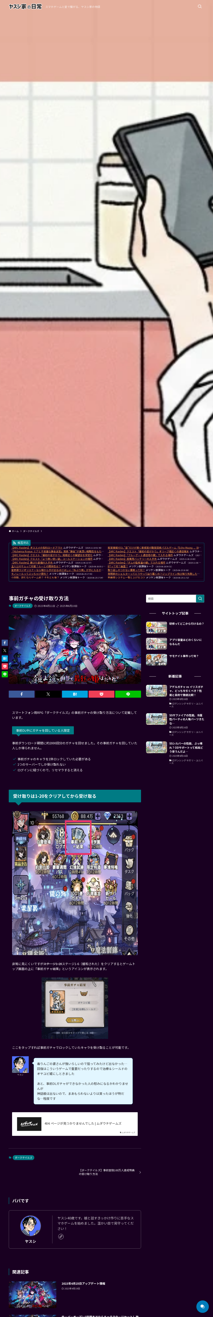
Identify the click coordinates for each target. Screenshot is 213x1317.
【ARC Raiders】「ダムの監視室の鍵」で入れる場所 (136, 562)
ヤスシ (30, 1241)
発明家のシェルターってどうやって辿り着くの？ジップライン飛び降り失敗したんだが (156, 573)
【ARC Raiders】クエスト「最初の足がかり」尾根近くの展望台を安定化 (52, 555)
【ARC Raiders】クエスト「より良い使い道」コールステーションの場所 (52, 558)
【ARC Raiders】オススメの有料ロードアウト (37, 547)
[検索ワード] (175, 599)
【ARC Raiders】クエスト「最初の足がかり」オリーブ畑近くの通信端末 (148, 551)
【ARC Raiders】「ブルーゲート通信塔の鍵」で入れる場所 (140, 555)
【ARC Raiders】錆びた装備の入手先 (32, 562)
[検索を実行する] (200, 599)
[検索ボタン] (199, 6)
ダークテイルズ (23, 605)
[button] (22, 694)
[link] (61, 1236)
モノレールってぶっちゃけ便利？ (29, 573)
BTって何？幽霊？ (118, 566)
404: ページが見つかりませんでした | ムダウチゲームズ (83, 1123)
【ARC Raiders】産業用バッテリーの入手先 (132, 558)
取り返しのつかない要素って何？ (126, 570)
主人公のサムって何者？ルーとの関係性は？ (36, 566)
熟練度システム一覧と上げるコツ (126, 577)
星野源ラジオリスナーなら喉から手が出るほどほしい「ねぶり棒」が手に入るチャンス (60, 570)
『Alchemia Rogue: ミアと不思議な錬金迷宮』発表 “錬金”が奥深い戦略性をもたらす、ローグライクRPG (70, 551)
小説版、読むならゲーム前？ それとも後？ (35, 577)
